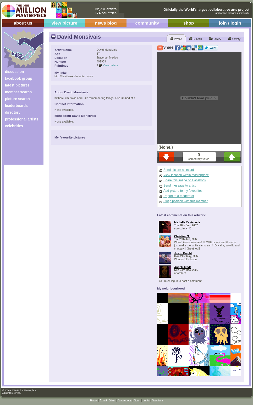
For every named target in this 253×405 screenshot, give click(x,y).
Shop (137, 400)
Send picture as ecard (178, 170)
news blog (106, 23)
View (112, 400)
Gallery (215, 38)
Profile (176, 38)
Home (93, 400)
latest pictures (17, 85)
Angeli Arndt (182, 267)
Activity (234, 38)
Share (168, 47)
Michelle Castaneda (187, 222)
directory (12, 112)
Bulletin (195, 38)
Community (125, 400)
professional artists (21, 119)
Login (146, 400)
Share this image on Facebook (184, 180)
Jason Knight (183, 253)
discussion (14, 72)
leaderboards (16, 105)
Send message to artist (179, 185)
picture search (17, 99)
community (147, 23)
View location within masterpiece (186, 175)
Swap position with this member (185, 201)
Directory (157, 400)
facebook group (18, 78)
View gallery (110, 65)
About (103, 400)
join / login (230, 23)
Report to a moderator (178, 196)
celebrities (14, 126)
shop (188, 23)
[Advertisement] (20, 148)
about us (23, 23)
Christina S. (182, 236)
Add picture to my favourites (182, 191)
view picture (65, 23)
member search (18, 92)
